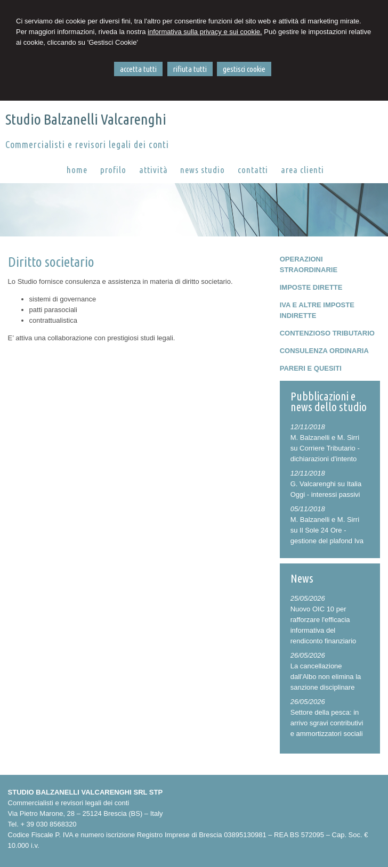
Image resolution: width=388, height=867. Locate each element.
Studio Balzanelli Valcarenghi (85, 119)
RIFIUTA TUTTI (190, 68)
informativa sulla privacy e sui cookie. (205, 32)
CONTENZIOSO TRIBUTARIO (327, 333)
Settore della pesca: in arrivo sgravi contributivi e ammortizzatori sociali (326, 723)
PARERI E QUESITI (311, 368)
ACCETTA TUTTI (138, 68)
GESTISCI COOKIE (244, 68)
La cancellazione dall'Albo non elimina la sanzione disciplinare (325, 676)
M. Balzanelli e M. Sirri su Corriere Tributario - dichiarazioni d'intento (325, 448)
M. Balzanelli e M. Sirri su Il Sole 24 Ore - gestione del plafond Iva (326, 530)
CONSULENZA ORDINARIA (324, 351)
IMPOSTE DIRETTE (311, 287)
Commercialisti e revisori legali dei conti (87, 144)
